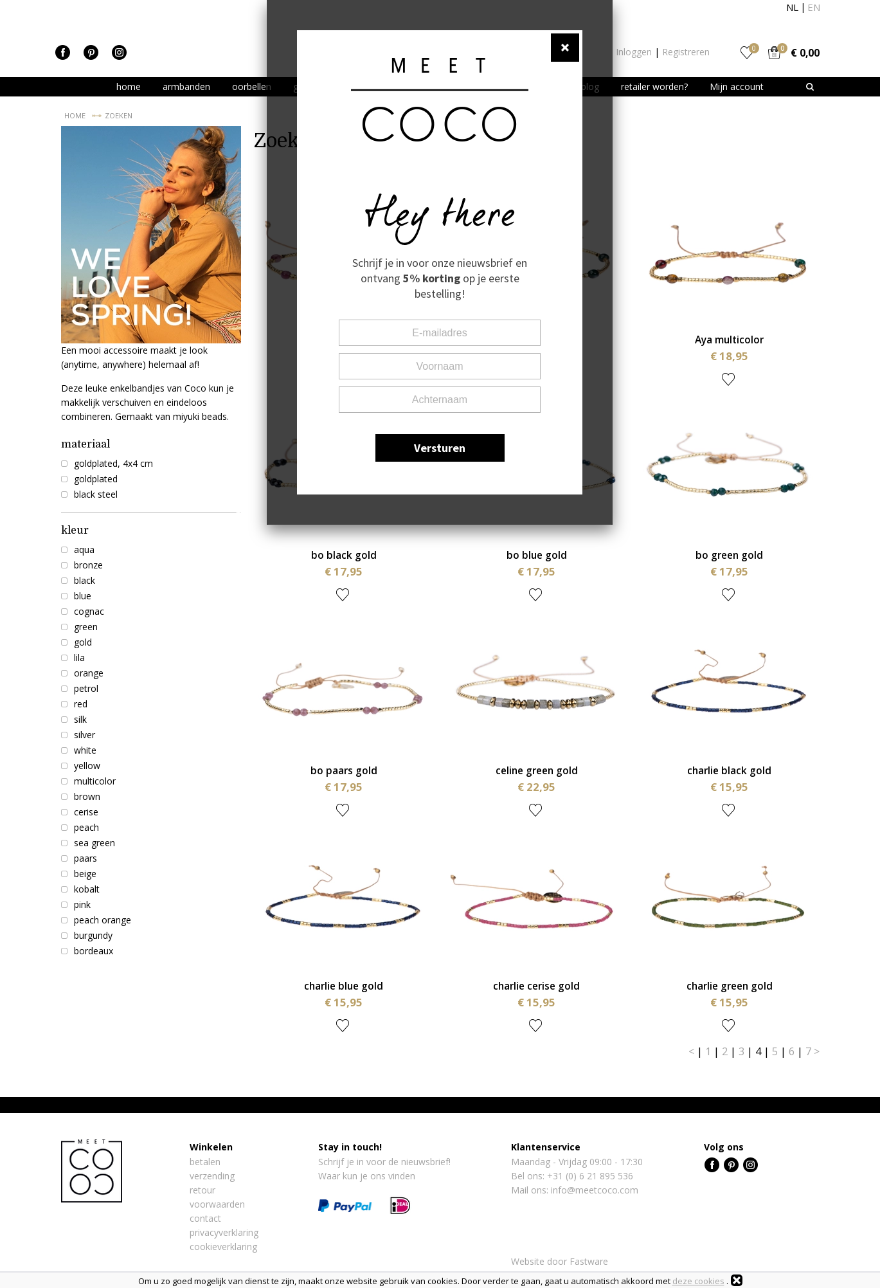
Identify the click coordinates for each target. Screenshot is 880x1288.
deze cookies (698, 1281)
